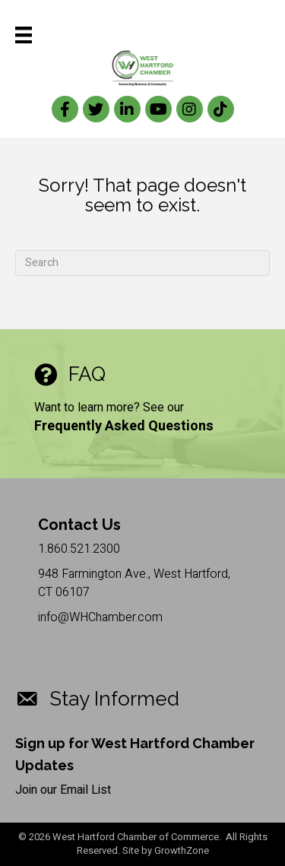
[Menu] (23, 35)
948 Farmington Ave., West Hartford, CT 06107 (134, 583)
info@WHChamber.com (100, 617)
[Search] (142, 263)
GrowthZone (181, 850)
